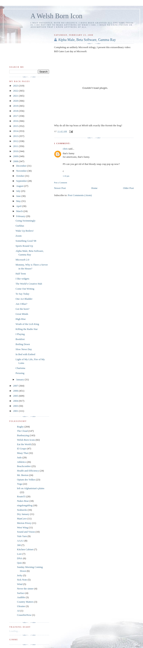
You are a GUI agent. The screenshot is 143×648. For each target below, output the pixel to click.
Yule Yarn (22, 536)
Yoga (19, 483)
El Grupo (21, 448)
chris (65, 148)
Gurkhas (19, 225)
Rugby (20, 426)
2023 (16, 85)
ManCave (22, 518)
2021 (16, 95)
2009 (16, 156)
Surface (21, 593)
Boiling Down (22, 344)
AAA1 (20, 540)
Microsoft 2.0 (22, 259)
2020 (16, 100)
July (18, 190)
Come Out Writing (24, 288)
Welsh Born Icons (26, 439)
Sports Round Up (24, 245)
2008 (16, 161)
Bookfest (20, 339)
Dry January (23, 514)
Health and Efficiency (28, 470)
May (18, 201)
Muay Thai (22, 453)
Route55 (21, 496)
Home (94, 188)
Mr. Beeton (22, 475)
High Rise (20, 319)
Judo (19, 457)
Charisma (20, 368)
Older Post (128, 188)
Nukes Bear (23, 500)
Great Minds (21, 313)
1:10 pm (66, 176)
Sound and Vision (26, 531)
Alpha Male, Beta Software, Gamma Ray (87, 40)
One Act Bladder (23, 298)
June (18, 196)
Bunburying (23, 435)
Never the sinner (25, 588)
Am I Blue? (21, 303)
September (22, 180)
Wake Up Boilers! (24, 230)
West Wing (22, 527)
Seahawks (22, 509)
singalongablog (24, 505)
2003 (16, 405)
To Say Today (22, 293)
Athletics (21, 461)
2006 (16, 390)
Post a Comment (60, 183)
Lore (19, 553)
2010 (16, 151)
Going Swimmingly (25, 220)
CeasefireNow (24, 614)
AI (18, 610)
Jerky (19, 575)
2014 (16, 131)
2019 (16, 105)
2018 (16, 110)
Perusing (19, 373)
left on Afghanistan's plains (30, 488)
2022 (16, 90)
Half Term (20, 273)
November (21, 170)
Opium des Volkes (26, 479)
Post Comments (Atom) (80, 195)
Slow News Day (23, 349)
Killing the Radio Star (26, 329)
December (21, 165)
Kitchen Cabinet (25, 549)
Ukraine (21, 606)
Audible (21, 597)
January (20, 379)
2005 (16, 395)
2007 (16, 385)
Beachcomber (24, 466)
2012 (16, 141)
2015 (16, 126)
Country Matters (25, 601)
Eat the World (24, 444)
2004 (16, 400)
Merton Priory (24, 523)
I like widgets (22, 278)
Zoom (18, 235)
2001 (16, 410)
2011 (16, 146)
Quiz (19, 562)
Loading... (14, 631)
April (19, 206)
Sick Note (22, 579)
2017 (16, 115)
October (20, 175)
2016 (16, 120)
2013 (16, 136)
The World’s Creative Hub (28, 283)
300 (19, 545)
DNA (19, 558)
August (20, 185)
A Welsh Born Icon (56, 16)
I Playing (20, 334)
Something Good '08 (25, 240)
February (21, 216)
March (19, 211)
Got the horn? (22, 308)
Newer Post (60, 188)
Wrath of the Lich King (27, 324)
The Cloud (22, 430)
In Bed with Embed (25, 354)
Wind (19, 584)
